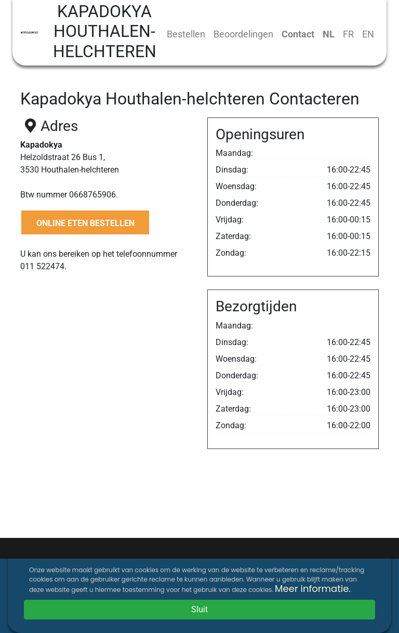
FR (348, 34)
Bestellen (186, 34)
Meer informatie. (313, 588)
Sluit (199, 609)
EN (368, 34)
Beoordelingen (243, 34)
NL (329, 34)
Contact (298, 34)
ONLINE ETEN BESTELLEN (85, 223)
